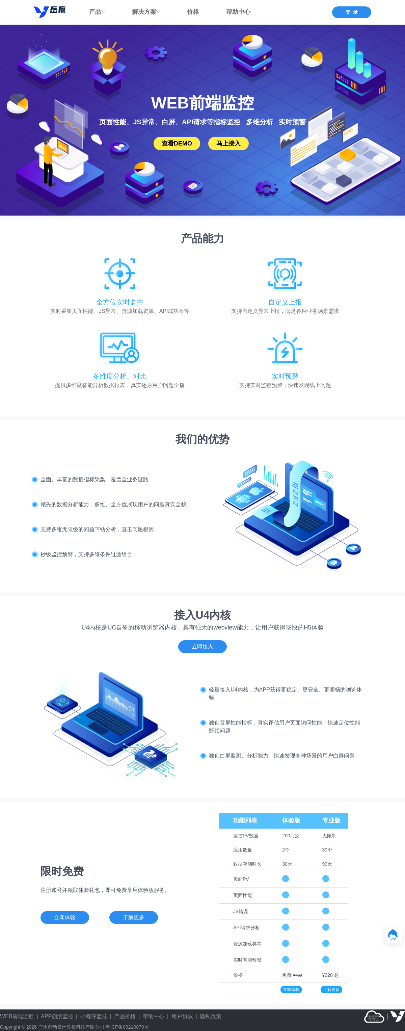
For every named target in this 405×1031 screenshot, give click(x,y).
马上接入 (228, 143)
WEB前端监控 (17, 1016)
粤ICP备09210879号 (127, 1027)
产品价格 (125, 1016)
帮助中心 (238, 11)
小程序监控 (93, 1016)
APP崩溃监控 (57, 1016)
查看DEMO (177, 143)
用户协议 (182, 1016)
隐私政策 (210, 1016)
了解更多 (331, 989)
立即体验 (291, 989)
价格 (193, 11)
